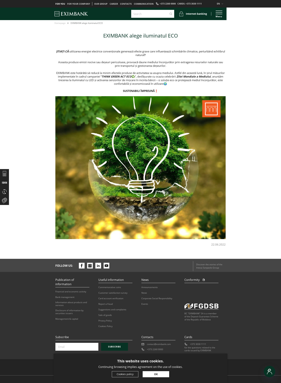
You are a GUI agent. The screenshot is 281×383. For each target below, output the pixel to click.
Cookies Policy (105, 326)
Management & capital (66, 318)
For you (60, 4)
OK (156, 374)
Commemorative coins (109, 287)
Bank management (64, 297)
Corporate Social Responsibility (156, 298)
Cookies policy (125, 374)
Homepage (60, 23)
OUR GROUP (101, 4)
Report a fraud (105, 304)
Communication (144, 4)
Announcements (149, 287)
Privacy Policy (105, 320)
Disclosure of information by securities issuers (69, 312)
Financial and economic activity (70, 291)
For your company (78, 4)
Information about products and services (71, 304)
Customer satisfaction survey (112, 292)
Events (144, 304)
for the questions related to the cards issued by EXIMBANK (199, 349)
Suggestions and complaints (112, 309)
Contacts (126, 4)
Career (114, 4)
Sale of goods (105, 315)
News (144, 292)
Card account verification (110, 298)
